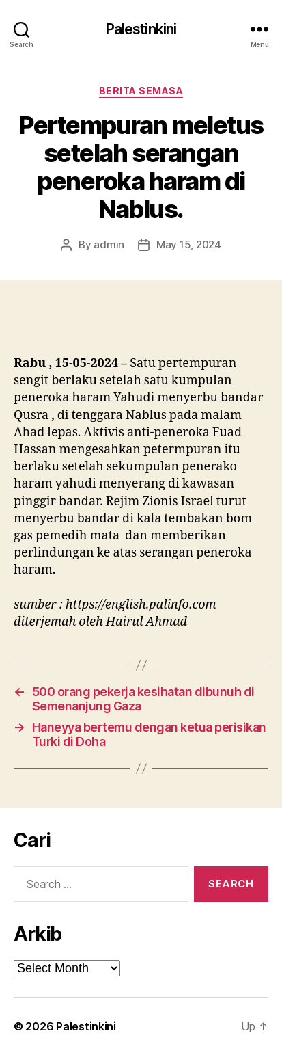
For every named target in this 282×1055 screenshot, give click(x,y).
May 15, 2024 (188, 244)
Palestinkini (141, 29)
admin (109, 244)
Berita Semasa (141, 90)
